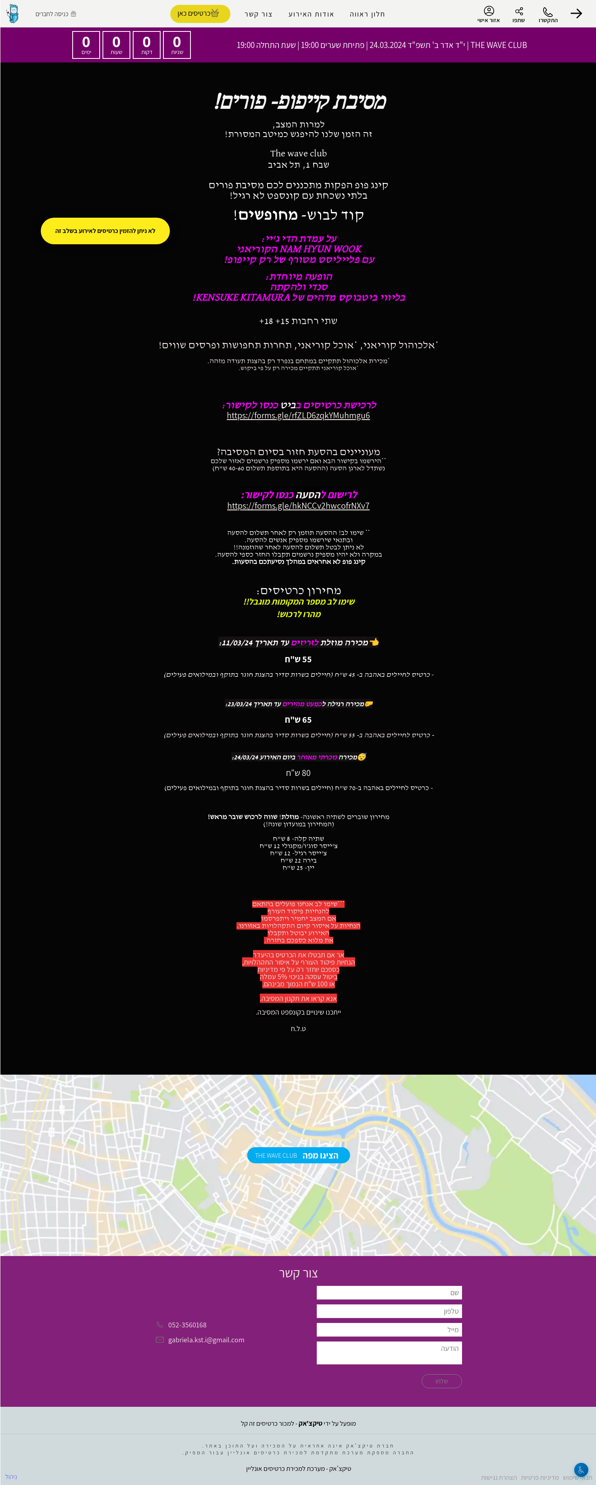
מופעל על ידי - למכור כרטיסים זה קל (298, 1423)
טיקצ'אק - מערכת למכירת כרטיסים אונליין (298, 1468)
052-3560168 (187, 1324)
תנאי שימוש (577, 1477)
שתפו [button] (518, 20)
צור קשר (258, 14)
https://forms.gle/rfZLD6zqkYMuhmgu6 (298, 415)
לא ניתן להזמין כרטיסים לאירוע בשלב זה (105, 231)
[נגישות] (581, 1470)
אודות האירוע (311, 14)
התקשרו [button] (547, 20)
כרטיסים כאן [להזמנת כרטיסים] (193, 13)
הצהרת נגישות (499, 1477)
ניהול (11, 1476)
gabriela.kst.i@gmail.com (206, 1340)
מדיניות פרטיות (539, 1477)
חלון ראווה (367, 14)
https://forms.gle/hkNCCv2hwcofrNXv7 (298, 505)
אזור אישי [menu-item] (488, 14)
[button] (576, 13)
